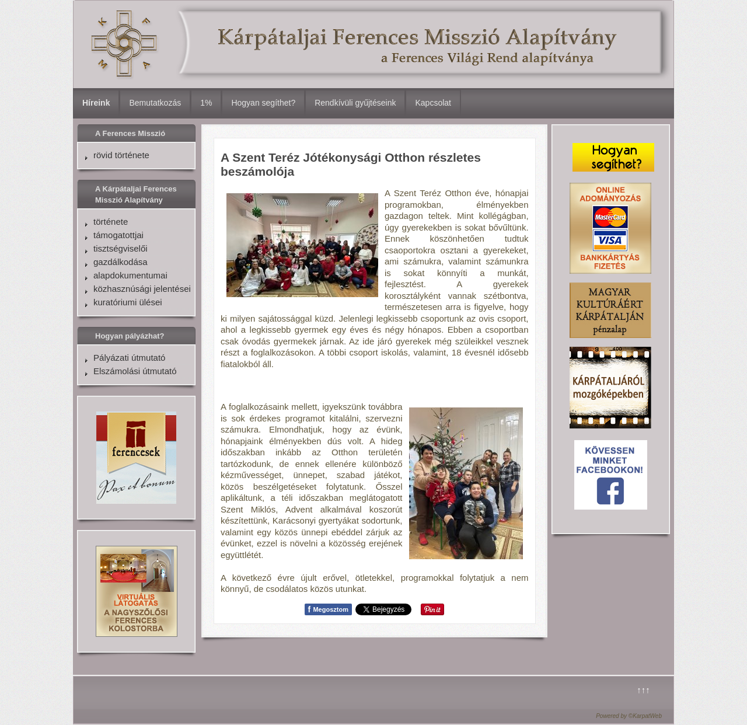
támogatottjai (118, 235)
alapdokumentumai (130, 275)
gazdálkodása (120, 262)
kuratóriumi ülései (127, 302)
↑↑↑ (643, 690)
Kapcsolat (433, 102)
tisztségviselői (120, 248)
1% (206, 102)
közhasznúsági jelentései (142, 289)
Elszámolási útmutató (135, 371)
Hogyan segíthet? (263, 102)
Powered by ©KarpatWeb (629, 716)
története (110, 221)
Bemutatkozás (155, 102)
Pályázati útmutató (129, 357)
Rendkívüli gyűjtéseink (355, 102)
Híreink (96, 102)
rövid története (121, 155)
